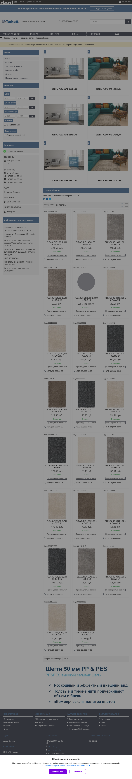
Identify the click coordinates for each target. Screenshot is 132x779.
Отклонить (77, 772)
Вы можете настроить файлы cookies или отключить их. (65, 766)
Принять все (57, 772)
